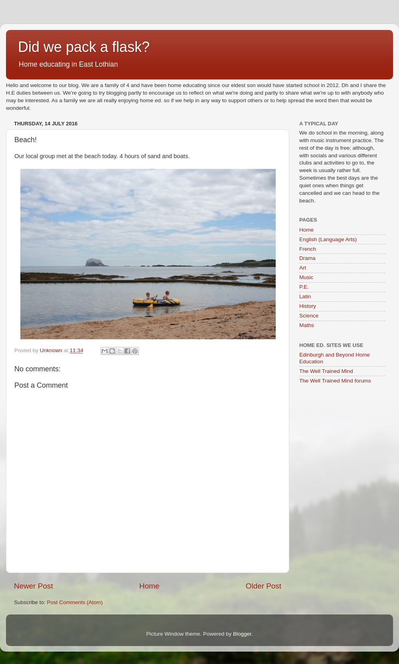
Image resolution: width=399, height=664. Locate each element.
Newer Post (33, 586)
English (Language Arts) (328, 239)
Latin (305, 296)
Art (302, 268)
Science (308, 316)
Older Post (263, 586)
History (307, 306)
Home (149, 586)
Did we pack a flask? (84, 47)
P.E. (304, 287)
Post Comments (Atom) (75, 602)
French (307, 249)
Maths (306, 325)
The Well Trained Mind (326, 371)
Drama (307, 258)
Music (306, 277)
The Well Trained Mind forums (335, 381)
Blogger (242, 634)
